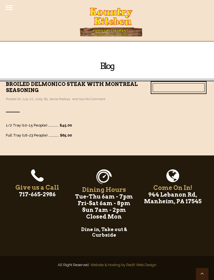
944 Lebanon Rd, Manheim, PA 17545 (172, 198)
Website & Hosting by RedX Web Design (123, 265)
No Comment (95, 99)
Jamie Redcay (59, 99)
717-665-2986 (37, 194)
